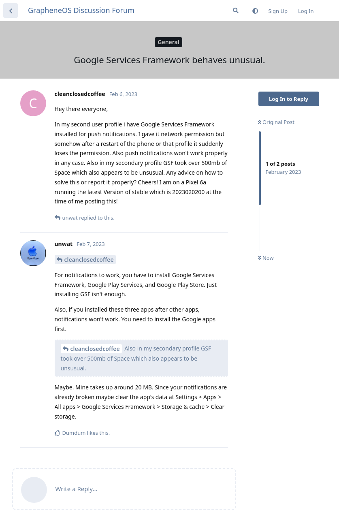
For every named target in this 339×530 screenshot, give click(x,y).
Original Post (276, 122)
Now (266, 257)
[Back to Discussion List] (10, 10)
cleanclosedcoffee (89, 259)
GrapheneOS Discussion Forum (81, 10)
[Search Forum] (235, 10)
